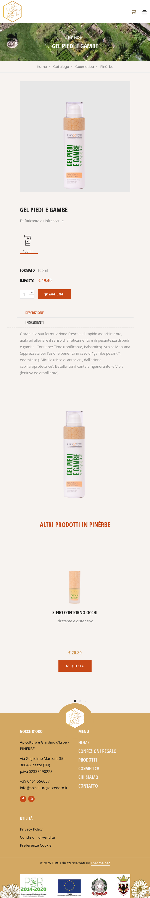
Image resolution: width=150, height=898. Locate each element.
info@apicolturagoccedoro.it (43, 787)
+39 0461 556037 (35, 781)
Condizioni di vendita (37, 837)
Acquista (75, 665)
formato (27, 270)
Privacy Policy (31, 829)
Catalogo (61, 66)
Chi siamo (88, 777)
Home (42, 66)
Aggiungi (54, 294)
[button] (75, 701)
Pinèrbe (106, 66)
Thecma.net (100, 863)
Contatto (88, 785)
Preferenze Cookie (36, 845)
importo (27, 280)
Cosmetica (84, 66)
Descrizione (34, 312)
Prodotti (87, 759)
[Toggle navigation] (144, 11)
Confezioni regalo (97, 751)
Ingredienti (34, 322)
